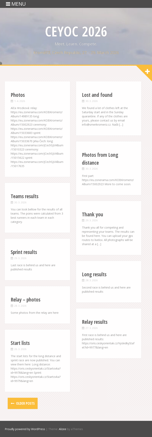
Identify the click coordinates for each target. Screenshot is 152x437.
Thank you (92, 214)
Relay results (94, 321)
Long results (94, 274)
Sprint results (24, 252)
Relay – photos (25, 299)
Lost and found (97, 94)
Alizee (62, 429)
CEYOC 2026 (76, 31)
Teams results (24, 196)
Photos (18, 94)
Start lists (20, 342)
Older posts (25, 403)
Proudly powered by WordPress (25, 429)
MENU (16, 3)
